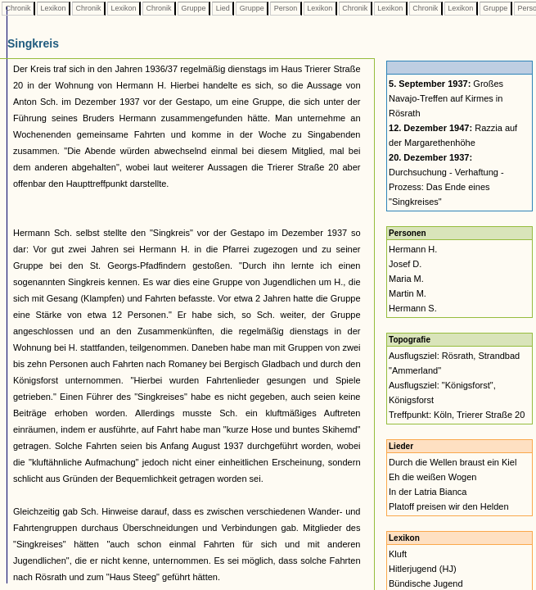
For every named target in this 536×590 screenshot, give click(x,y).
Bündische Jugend (426, 583)
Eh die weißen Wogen (432, 477)
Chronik (18, 8)
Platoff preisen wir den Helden (449, 506)
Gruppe (193, 8)
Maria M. (406, 279)
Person (286, 8)
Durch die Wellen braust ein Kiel (452, 462)
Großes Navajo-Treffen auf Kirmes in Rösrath (446, 98)
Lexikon (53, 8)
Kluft (398, 554)
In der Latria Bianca (427, 492)
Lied (223, 8)
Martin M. (407, 293)
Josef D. (405, 264)
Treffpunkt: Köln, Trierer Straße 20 (457, 415)
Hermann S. (413, 308)
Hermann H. (413, 249)
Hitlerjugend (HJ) (423, 569)
